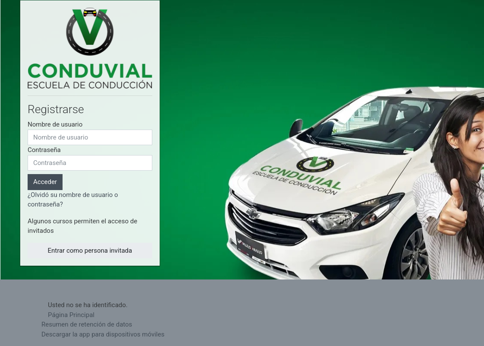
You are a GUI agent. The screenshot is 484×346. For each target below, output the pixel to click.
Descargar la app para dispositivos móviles (102, 334)
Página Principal (71, 315)
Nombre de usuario (55, 124)
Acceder (45, 182)
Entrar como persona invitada (89, 250)
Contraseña (44, 150)
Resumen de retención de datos (86, 324)
